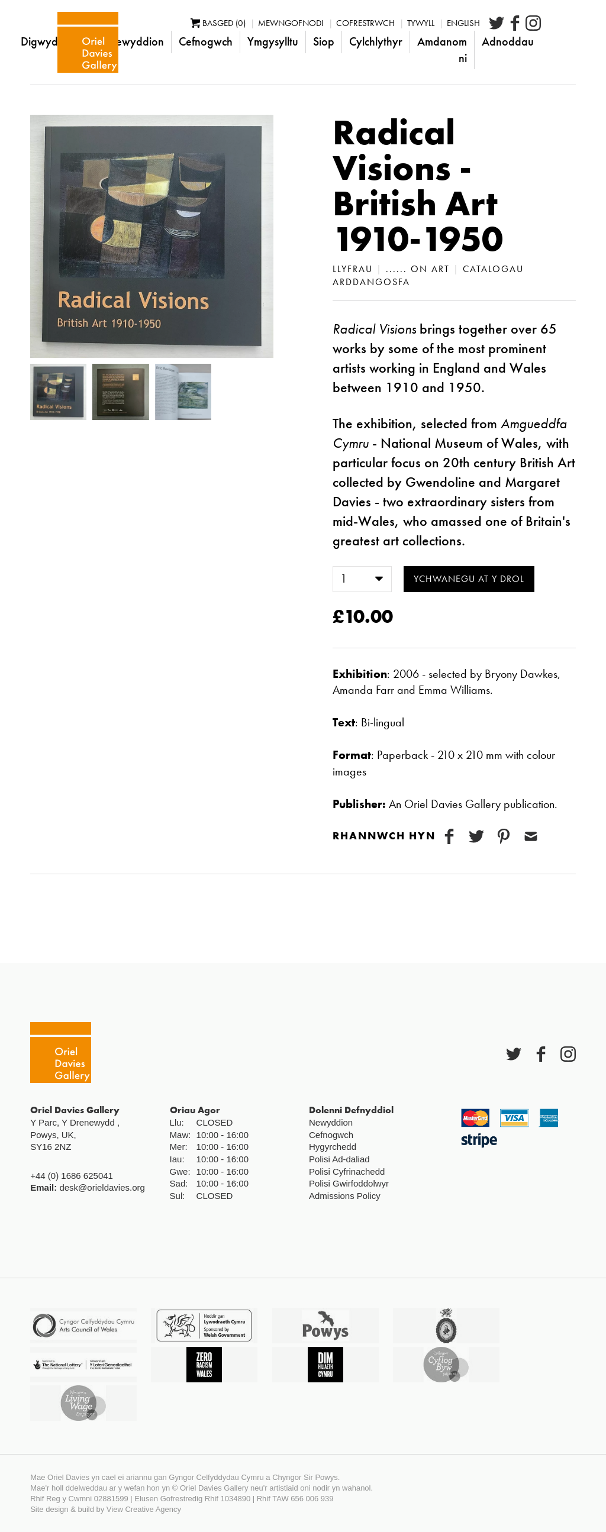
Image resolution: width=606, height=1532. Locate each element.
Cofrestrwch (400, 23)
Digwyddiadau (91, 41)
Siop (358, 41)
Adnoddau (543, 41)
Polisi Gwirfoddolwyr (349, 1183)
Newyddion (170, 41)
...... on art (418, 269)
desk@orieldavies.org (101, 1187)
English (498, 23)
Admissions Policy (345, 1196)
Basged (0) (253, 23)
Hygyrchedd (332, 1147)
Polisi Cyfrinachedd (347, 1171)
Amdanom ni (477, 50)
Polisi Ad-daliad (339, 1159)
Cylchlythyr (410, 41)
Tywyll (455, 23)
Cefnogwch (240, 41)
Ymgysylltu (307, 41)
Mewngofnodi (326, 23)
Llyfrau (353, 269)
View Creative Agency (144, 1509)
